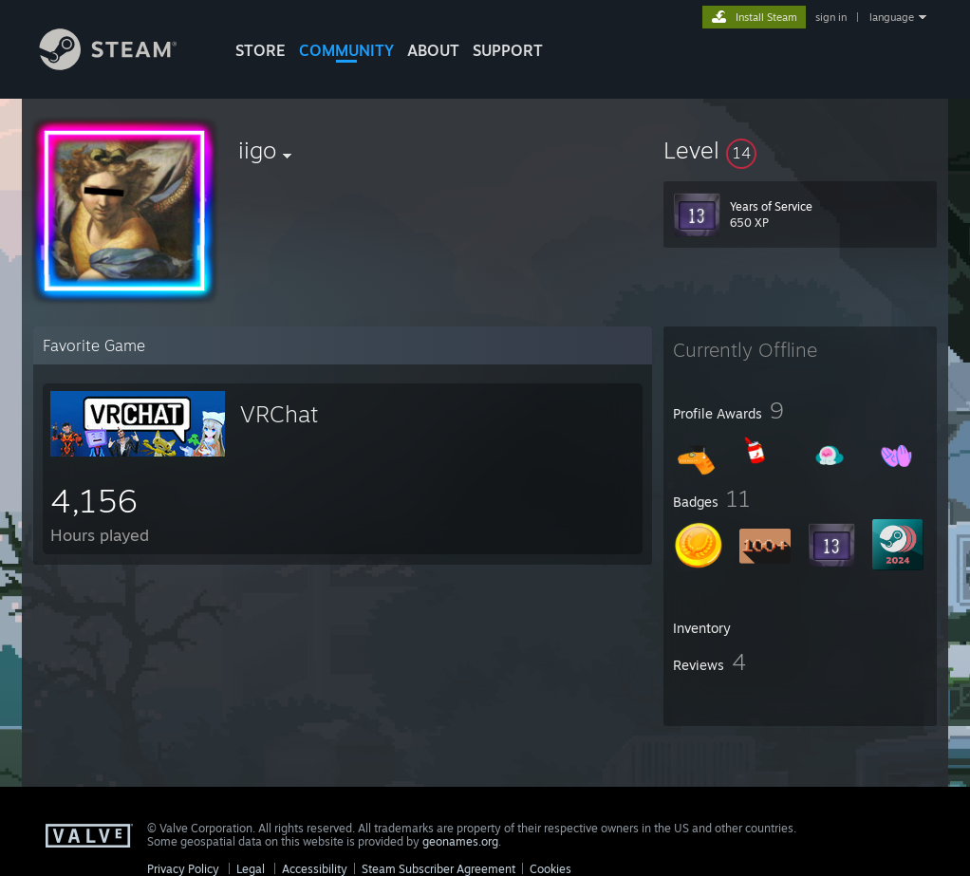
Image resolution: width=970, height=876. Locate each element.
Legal (250, 869)
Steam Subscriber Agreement (438, 869)
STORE (260, 50)
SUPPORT (508, 50)
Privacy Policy (183, 869)
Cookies (550, 869)
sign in (831, 17)
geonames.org (460, 841)
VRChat (279, 414)
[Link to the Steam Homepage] (122, 65)
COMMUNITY (346, 50)
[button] (800, 150)
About (433, 50)
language (891, 17)
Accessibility (314, 869)
